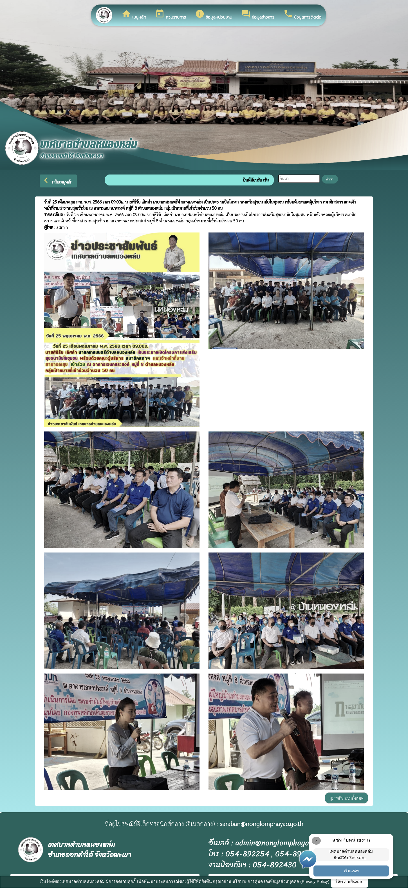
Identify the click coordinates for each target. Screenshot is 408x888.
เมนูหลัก (134, 14)
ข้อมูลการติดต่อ (302, 14)
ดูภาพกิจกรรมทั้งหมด (346, 797)
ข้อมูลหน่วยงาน (213, 14)
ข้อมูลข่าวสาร (257, 14)
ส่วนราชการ (170, 14)
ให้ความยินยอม (349, 881)
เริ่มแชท (351, 870)
